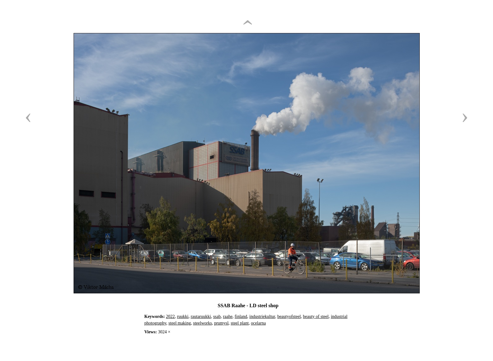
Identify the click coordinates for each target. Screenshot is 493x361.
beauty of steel (316, 316)
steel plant (240, 323)
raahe (227, 316)
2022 (170, 316)
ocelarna (258, 323)
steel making (180, 323)
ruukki (183, 316)
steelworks (202, 323)
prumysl (221, 323)
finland (241, 316)
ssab (217, 316)
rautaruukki (201, 316)
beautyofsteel (289, 316)
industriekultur (262, 316)
